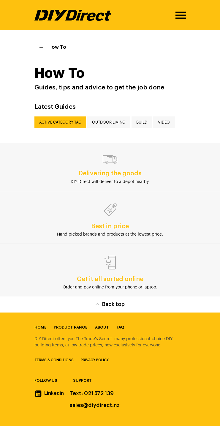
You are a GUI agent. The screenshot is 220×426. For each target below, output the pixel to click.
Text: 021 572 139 (91, 393)
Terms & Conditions (54, 360)
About (102, 327)
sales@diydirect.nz (94, 405)
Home (40, 327)
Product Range (70, 327)
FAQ (120, 327)
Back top (110, 304)
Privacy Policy (95, 360)
